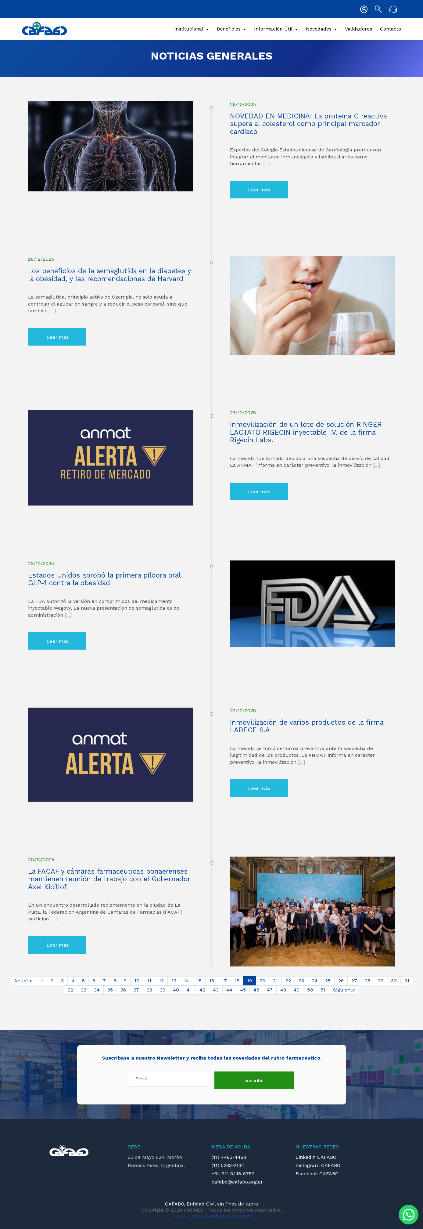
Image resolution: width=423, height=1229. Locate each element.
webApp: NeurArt (229, 1216)
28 (367, 981)
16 (211, 981)
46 (256, 990)
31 (406, 981)
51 (323, 990)
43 (216, 990)
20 (262, 981)
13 (173, 981)
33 (83, 990)
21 (275, 981)
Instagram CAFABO (318, 1165)
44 (229, 990)
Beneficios (229, 29)
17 (224, 981)
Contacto (390, 29)
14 (186, 981)
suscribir (254, 1080)
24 (314, 981)
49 (296, 990)
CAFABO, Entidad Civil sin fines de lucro (211, 1204)
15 (199, 981)
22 (288, 981)
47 (270, 990)
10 (136, 981)
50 (310, 990)
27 (354, 981)
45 (243, 990)
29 (380, 981)
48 (283, 990)
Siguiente (344, 990)
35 (110, 990)
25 (328, 981)
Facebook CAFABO (317, 1173)
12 (161, 981)
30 (394, 981)
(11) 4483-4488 (229, 1157)
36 (123, 990)
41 (189, 990)
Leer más (259, 190)
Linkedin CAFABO (316, 1157)
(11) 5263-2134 (228, 1165)
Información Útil (273, 29)
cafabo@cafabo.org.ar (237, 1182)
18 (237, 981)
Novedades (319, 29)
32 (70, 990)
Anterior (23, 981)
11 (149, 981)
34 (97, 990)
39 (162, 990)
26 (341, 981)
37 (136, 990)
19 (249, 981)
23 (301, 981)
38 (149, 990)
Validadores (358, 29)
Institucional (188, 29)
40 (176, 990)
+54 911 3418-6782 (233, 1173)
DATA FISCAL (189, 1216)
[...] (266, 163)
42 (202, 990)
